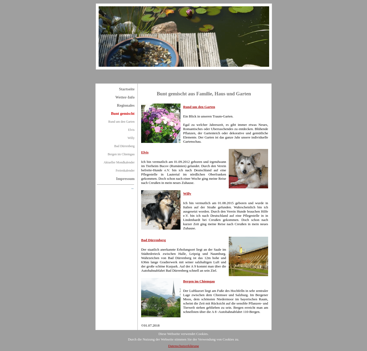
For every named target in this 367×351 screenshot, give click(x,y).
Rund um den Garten (121, 121)
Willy (131, 138)
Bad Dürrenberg (124, 146)
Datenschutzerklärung (183, 346)
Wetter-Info (125, 97)
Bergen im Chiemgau (121, 154)
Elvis (131, 130)
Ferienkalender (125, 170)
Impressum (125, 179)
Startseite (127, 89)
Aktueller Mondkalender (119, 162)
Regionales (126, 105)
